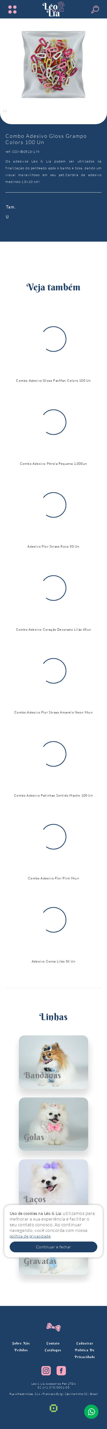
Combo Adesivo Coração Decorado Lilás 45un (53, 630)
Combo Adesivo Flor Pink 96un (53, 878)
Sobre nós (21, 1343)
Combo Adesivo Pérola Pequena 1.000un (53, 464)
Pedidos (21, 1350)
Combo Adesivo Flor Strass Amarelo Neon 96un (53, 712)
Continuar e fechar (53, 1246)
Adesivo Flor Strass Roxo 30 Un (53, 546)
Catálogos (53, 1350)
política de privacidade (30, 1236)
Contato (53, 1343)
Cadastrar (84, 1343)
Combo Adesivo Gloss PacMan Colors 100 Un (53, 381)
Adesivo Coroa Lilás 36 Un (53, 961)
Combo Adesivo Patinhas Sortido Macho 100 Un (53, 795)
